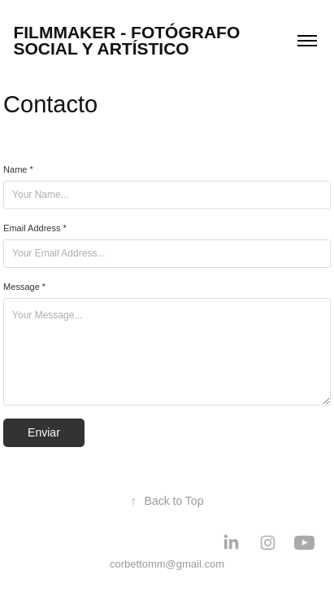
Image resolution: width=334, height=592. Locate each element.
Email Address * (35, 228)
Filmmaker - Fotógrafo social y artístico (129, 40)
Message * (24, 287)
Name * (18, 169)
